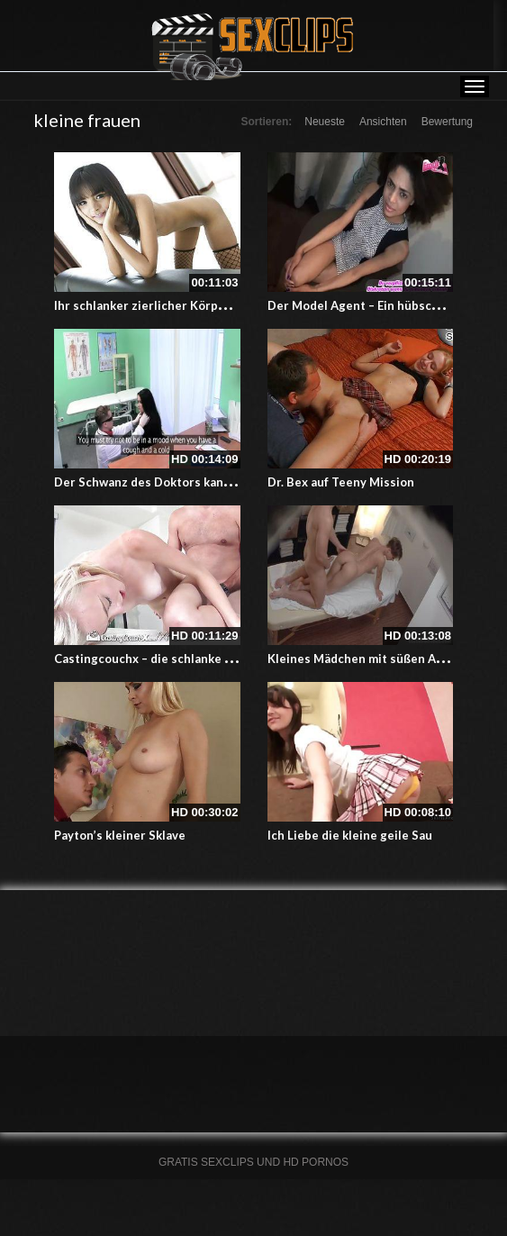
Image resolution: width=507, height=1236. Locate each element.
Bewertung (447, 121)
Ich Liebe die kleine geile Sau (349, 835)
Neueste (324, 121)
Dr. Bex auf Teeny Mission (340, 482)
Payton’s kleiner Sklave (120, 835)
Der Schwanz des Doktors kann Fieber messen (185, 482)
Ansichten (383, 121)
